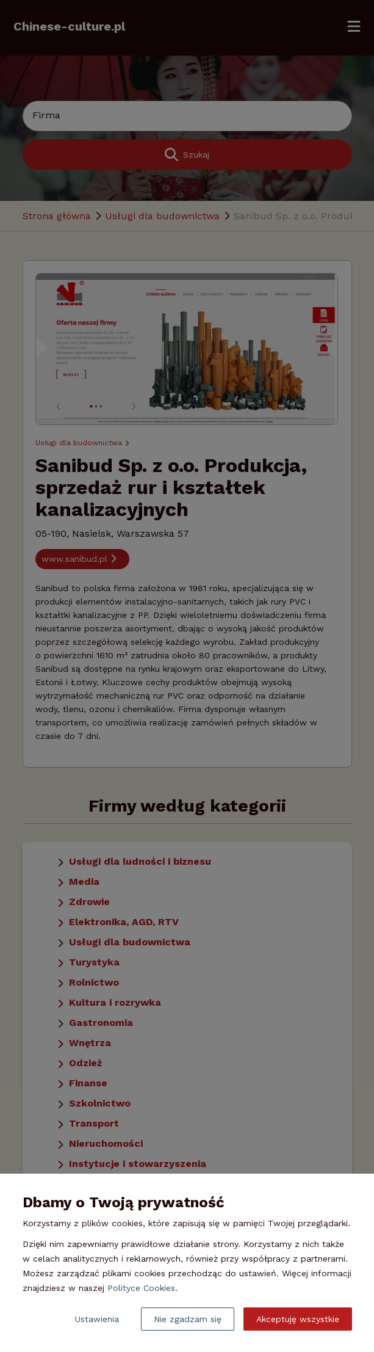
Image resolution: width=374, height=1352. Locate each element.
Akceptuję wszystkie (297, 1319)
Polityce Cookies (141, 1288)
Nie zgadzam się (187, 1319)
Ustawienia (97, 1319)
